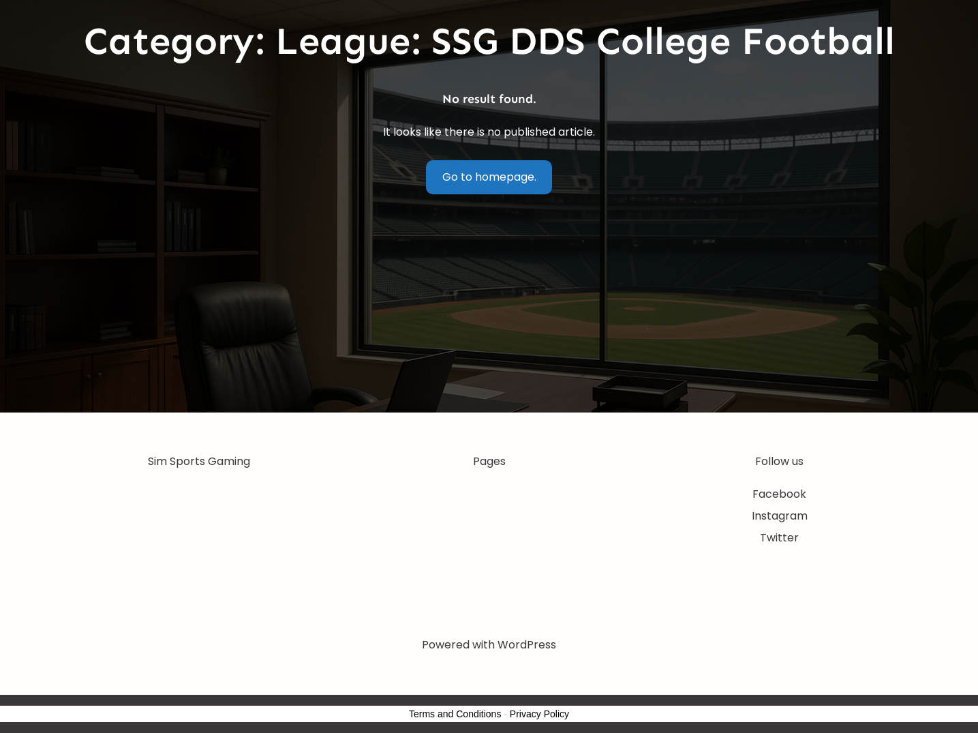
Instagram (780, 516)
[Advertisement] (489, 310)
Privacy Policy (539, 713)
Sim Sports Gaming (199, 461)
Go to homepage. (489, 177)
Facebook (779, 494)
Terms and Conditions (455, 713)
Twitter (779, 537)
